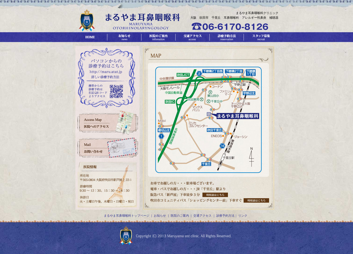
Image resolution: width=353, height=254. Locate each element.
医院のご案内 (180, 215)
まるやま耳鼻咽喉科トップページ (126, 215)
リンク (242, 215)
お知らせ (160, 215)
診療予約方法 (225, 215)
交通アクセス (202, 215)
